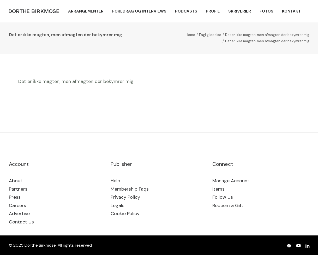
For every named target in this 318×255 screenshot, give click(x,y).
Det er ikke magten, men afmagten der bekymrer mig (267, 35)
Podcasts (186, 11)
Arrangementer (86, 11)
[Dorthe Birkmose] (35, 11)
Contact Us (21, 222)
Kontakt (291, 11)
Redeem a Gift (227, 205)
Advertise (19, 213)
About (15, 181)
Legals (117, 205)
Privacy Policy (125, 197)
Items (218, 189)
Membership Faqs (130, 189)
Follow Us (222, 197)
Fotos (266, 11)
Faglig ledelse (210, 35)
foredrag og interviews (139, 11)
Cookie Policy (125, 213)
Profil (213, 11)
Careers (17, 205)
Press (15, 197)
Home (190, 35)
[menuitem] (85, 11)
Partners (18, 189)
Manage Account (230, 181)
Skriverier (239, 11)
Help (115, 181)
